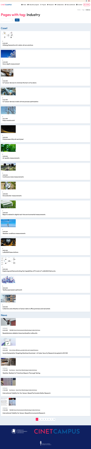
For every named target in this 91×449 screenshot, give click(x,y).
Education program (33, 4)
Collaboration (59, 4)
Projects (43, 4)
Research (50, 4)
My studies (86, 4)
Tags (83, 10)
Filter (17, 20)
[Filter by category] (7, 20)
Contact (79, 4)
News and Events (70, 4)
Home (23, 4)
